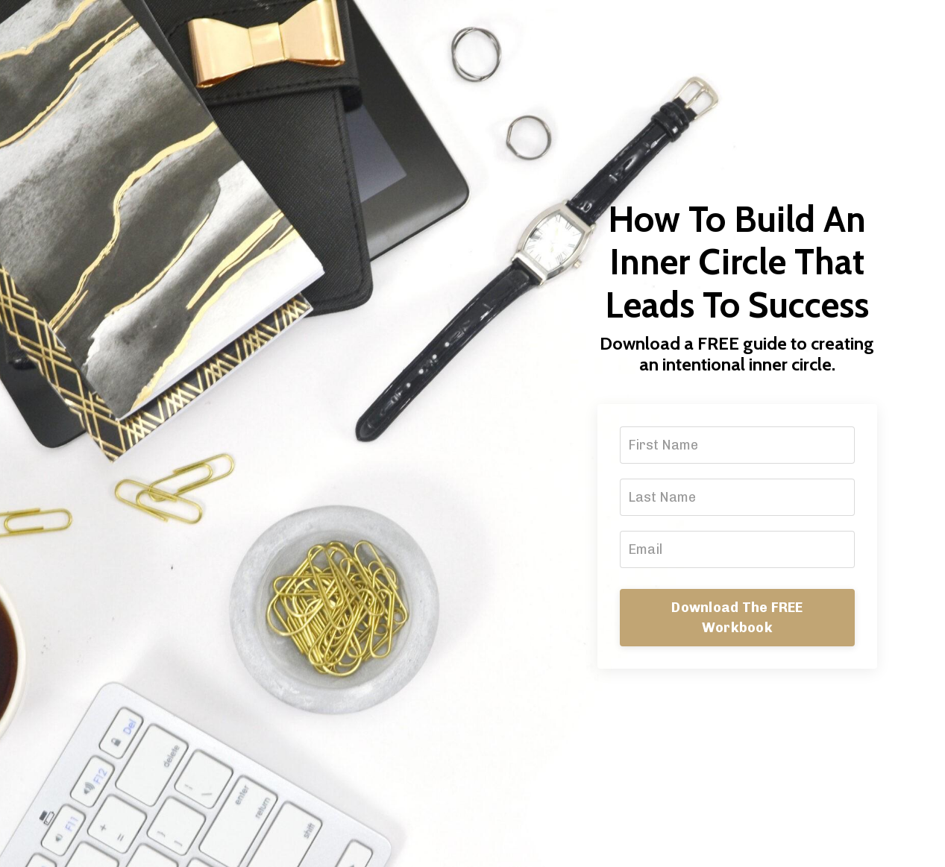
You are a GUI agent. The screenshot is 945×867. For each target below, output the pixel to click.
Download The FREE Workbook (737, 617)
